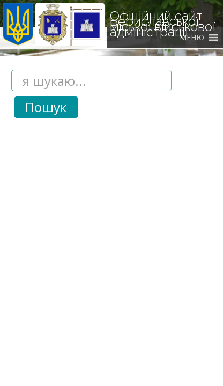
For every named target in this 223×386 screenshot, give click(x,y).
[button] (192, 37)
